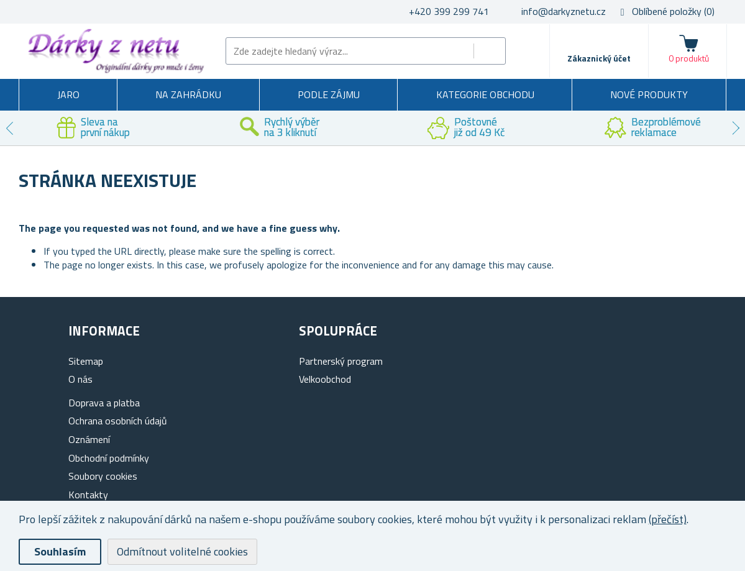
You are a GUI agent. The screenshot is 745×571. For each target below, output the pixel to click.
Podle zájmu (329, 94)
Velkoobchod (325, 379)
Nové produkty (649, 94)
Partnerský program (341, 361)
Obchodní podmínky (108, 457)
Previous (9, 128)
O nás (80, 379)
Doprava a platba (104, 402)
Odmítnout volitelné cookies (182, 551)
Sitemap (85, 361)
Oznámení (89, 439)
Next (735, 128)
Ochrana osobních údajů (117, 420)
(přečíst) (668, 519)
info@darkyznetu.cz (563, 11)
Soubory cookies (102, 475)
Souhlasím (60, 551)
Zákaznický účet (599, 58)
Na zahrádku (188, 94)
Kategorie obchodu (485, 94)
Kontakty (88, 494)
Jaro (68, 94)
